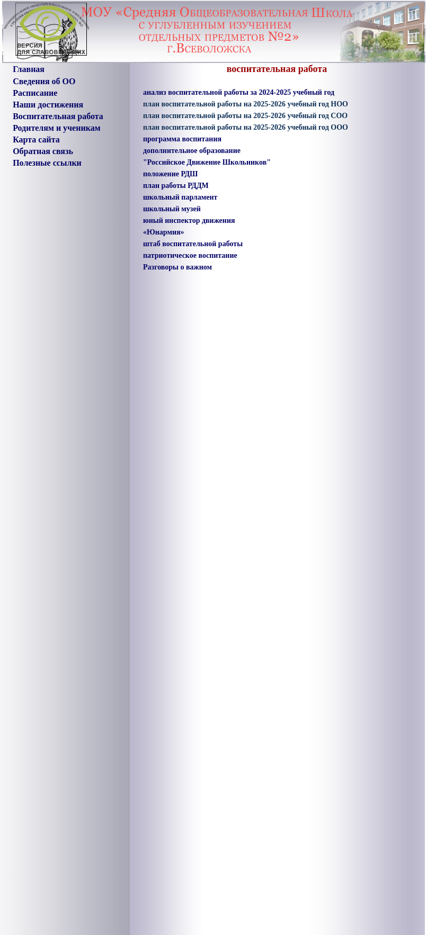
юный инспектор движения (189, 220)
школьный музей (172, 209)
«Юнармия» (163, 232)
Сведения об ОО (44, 81)
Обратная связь (43, 151)
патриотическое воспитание (190, 255)
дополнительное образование (192, 151)
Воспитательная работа (58, 116)
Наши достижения (48, 104)
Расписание (35, 92)
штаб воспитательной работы (193, 244)
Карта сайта (36, 139)
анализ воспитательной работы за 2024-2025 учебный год (238, 92)
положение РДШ (170, 174)
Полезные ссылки (47, 162)
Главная (29, 69)
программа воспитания (182, 139)
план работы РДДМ (176, 186)
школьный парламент (180, 197)
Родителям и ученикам (56, 127)
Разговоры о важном (177, 267)
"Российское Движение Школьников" (207, 162)
